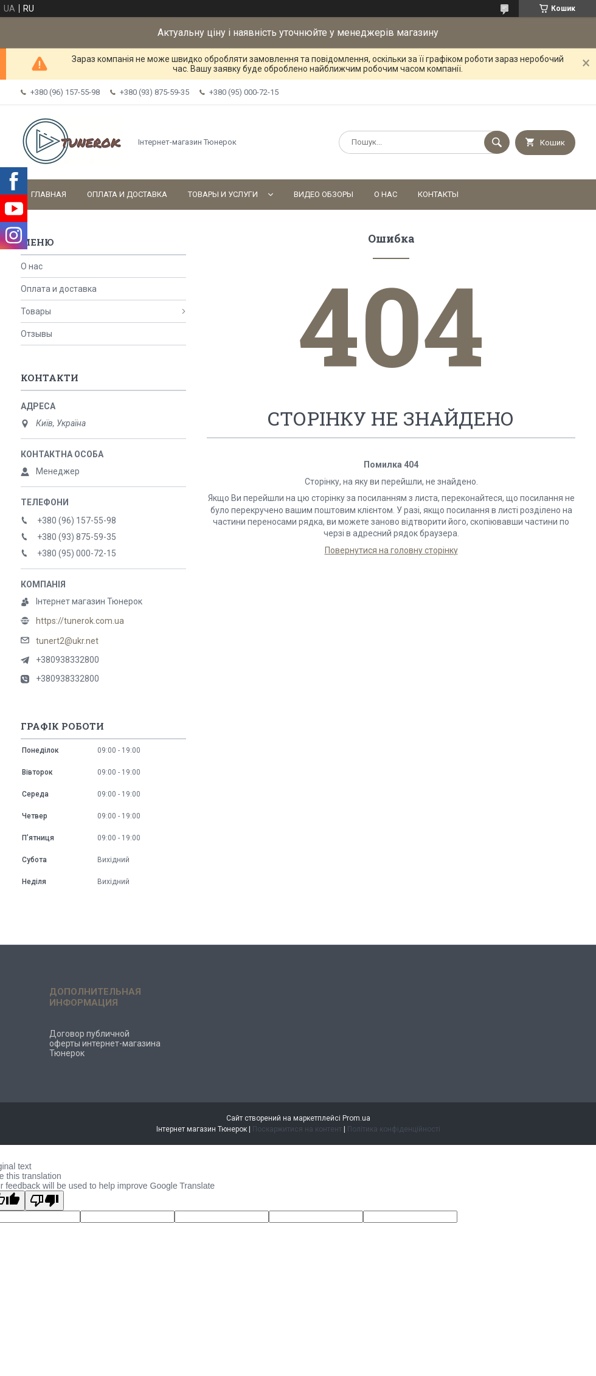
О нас (385, 194)
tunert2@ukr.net (67, 641)
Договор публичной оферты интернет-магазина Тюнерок (105, 1043)
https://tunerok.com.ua (80, 621)
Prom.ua (356, 1118)
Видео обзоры (323, 194)
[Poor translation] (44, 1201)
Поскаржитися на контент (297, 1129)
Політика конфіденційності (393, 1129)
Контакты (438, 194)
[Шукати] (497, 142)
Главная (48, 194)
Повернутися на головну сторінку (391, 550)
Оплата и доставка (127, 194)
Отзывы (36, 334)
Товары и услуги (223, 194)
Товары (36, 311)
